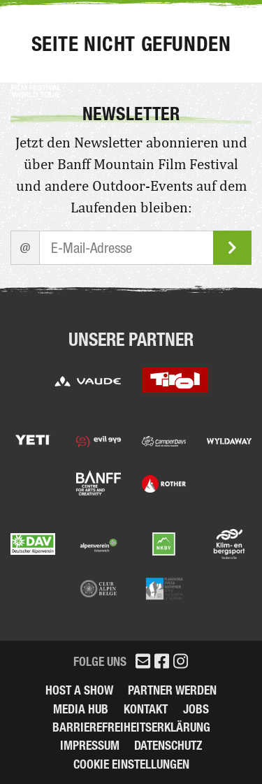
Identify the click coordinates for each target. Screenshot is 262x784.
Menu (223, 24)
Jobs (196, 709)
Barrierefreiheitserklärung (131, 727)
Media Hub (80, 709)
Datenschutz (168, 745)
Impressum (89, 745)
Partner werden (172, 690)
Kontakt (146, 709)
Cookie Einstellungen (131, 764)
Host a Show (79, 690)
